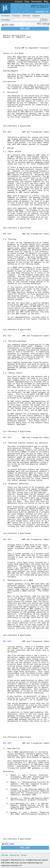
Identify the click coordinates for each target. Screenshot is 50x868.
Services (26, 15)
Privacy (24, 855)
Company (5, 20)
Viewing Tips (14, 855)
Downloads (36, 1)
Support (36, 15)
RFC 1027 (7, 132)
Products (16, 15)
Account (18, 1)
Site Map (4, 855)
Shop (26, 1)
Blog (46, 1)
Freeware (5, 15)
